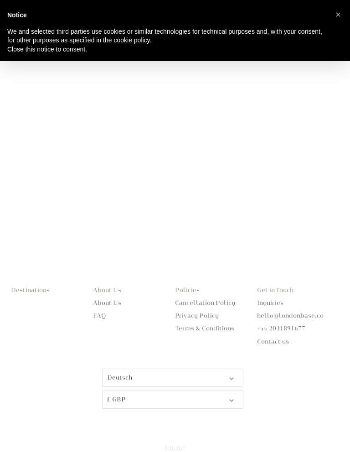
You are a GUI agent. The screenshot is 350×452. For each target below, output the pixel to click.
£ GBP (171, 399)
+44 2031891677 (281, 328)
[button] (338, 14)
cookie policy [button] (131, 40)
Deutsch (171, 377)
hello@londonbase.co (290, 316)
